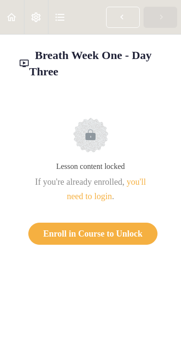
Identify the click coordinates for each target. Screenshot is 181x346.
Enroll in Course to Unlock (93, 234)
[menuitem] (36, 17)
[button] (12, 17)
